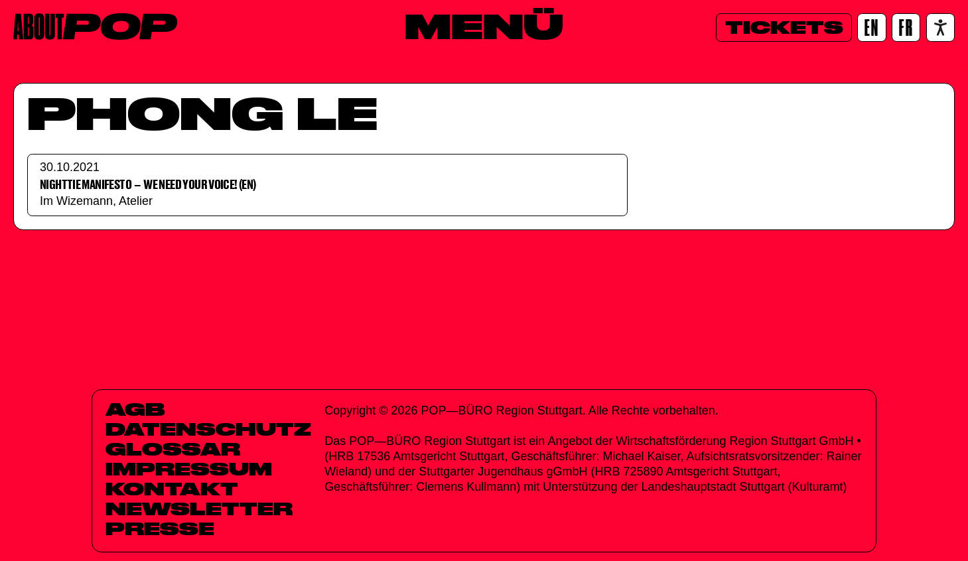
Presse (159, 528)
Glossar (172, 449)
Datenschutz (208, 429)
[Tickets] (784, 27)
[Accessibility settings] (940, 27)
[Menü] (484, 25)
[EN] (871, 27)
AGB (135, 409)
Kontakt (171, 489)
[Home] (95, 26)
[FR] (906, 27)
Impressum (188, 469)
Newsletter (199, 509)
